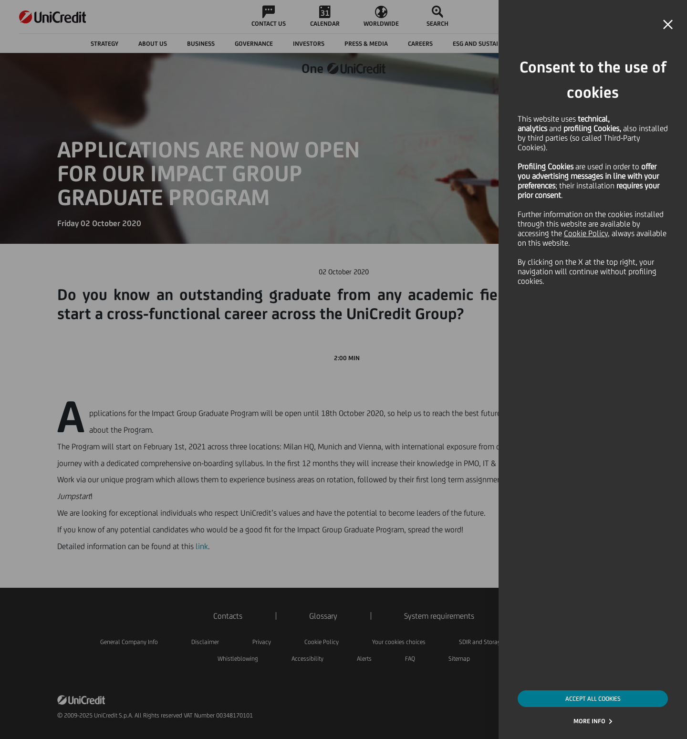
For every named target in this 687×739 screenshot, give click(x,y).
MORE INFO (589, 721)
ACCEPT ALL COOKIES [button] (593, 698)
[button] (668, 25)
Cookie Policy (586, 233)
